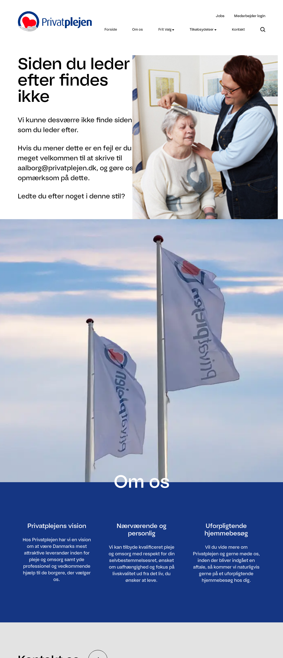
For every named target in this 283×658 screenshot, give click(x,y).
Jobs (220, 16)
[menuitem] (110, 29)
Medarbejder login (249, 16)
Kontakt (238, 29)
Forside (110, 29)
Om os (137, 29)
